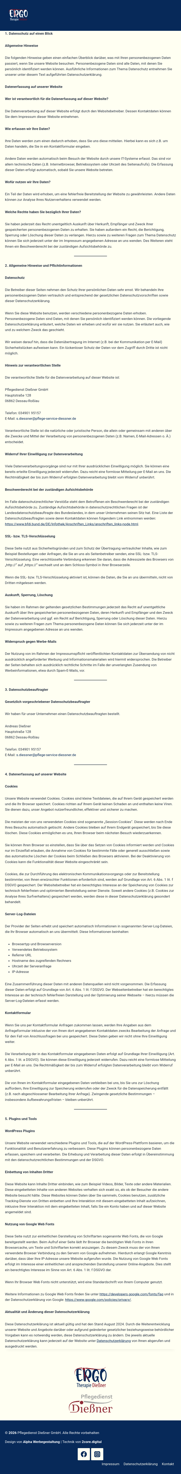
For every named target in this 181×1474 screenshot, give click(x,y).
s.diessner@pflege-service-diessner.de (46, 418)
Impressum (111, 1464)
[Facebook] (84, 1454)
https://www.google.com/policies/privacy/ (98, 1300)
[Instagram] (97, 1454)
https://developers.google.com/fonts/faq (131, 1294)
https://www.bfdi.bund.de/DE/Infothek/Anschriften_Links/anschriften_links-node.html (71, 524)
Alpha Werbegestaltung (41, 1442)
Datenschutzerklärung (114, 1341)
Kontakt (168, 1464)
